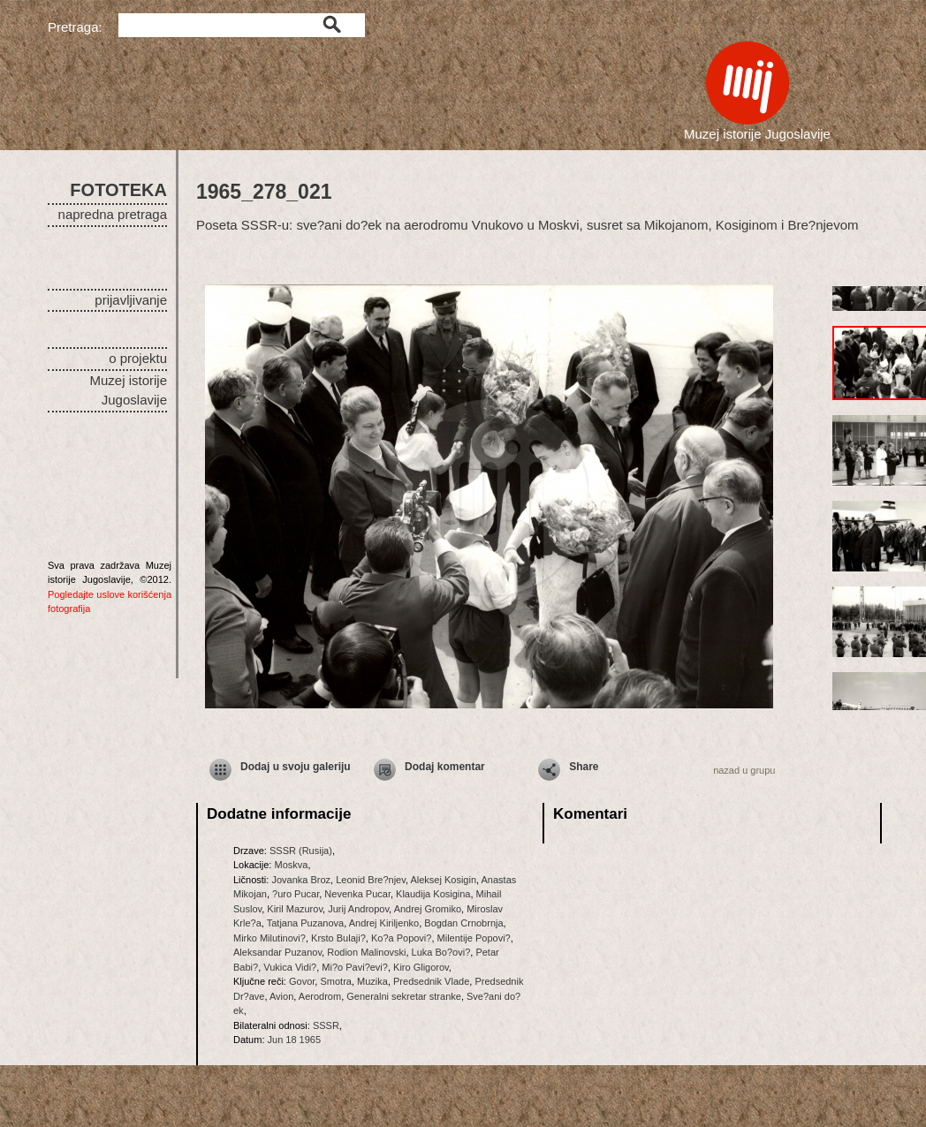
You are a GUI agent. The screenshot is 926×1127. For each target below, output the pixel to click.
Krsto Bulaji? (338, 938)
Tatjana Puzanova (305, 923)
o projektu (138, 358)
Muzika (372, 981)
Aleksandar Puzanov (277, 952)
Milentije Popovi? (474, 938)
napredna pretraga (112, 214)
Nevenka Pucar (357, 894)
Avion (281, 996)
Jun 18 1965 (295, 1039)
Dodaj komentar (445, 766)
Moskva (290, 864)
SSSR (326, 1025)
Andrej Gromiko (427, 909)
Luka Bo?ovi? (441, 952)
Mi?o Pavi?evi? (355, 967)
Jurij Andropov (358, 909)
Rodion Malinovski (366, 952)
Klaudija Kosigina (433, 894)
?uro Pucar (295, 894)
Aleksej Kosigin (443, 879)
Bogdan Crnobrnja (463, 923)
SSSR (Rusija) (300, 850)
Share (583, 766)
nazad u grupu (744, 770)
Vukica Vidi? (289, 967)
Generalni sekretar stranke (403, 996)
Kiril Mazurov (295, 909)
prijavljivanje (131, 299)
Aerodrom (320, 996)
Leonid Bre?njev (371, 879)
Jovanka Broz (300, 879)
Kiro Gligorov (421, 967)
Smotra (335, 981)
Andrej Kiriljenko (384, 923)
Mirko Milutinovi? (269, 938)
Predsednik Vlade (431, 981)
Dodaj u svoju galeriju (295, 766)
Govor (302, 981)
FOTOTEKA (118, 190)
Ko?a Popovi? (401, 938)
